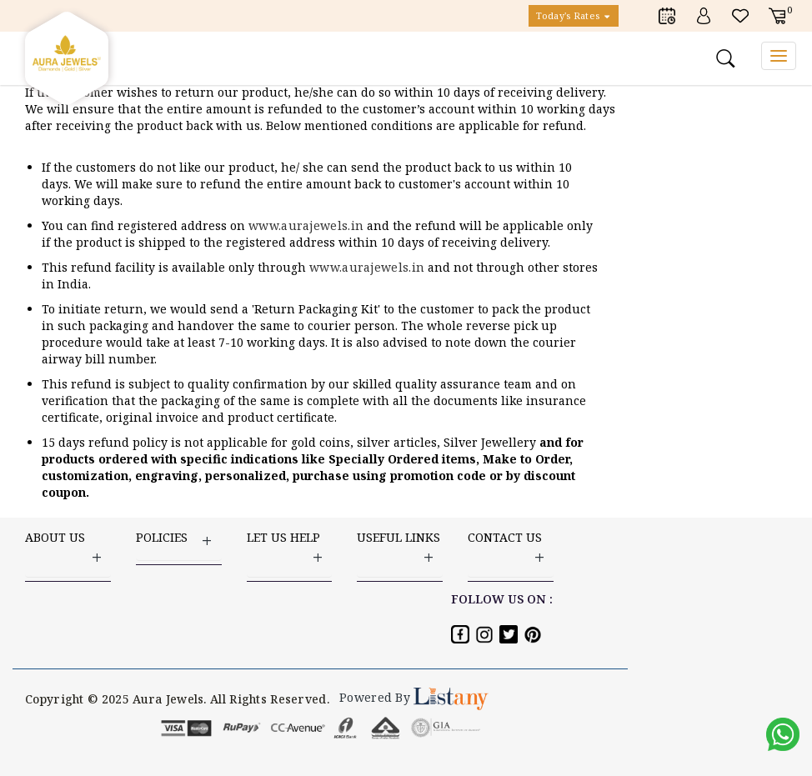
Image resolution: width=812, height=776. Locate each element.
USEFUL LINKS (400, 548)
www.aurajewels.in (307, 225)
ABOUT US (68, 548)
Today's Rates (573, 15)
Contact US (511, 548)
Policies (179, 539)
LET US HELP (290, 548)
